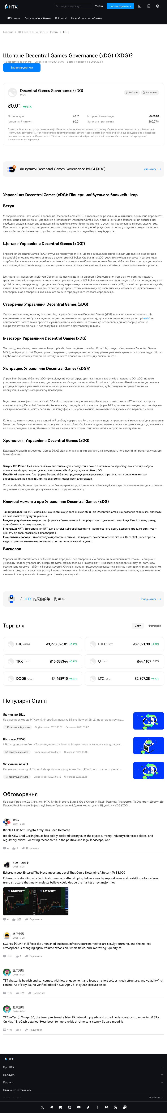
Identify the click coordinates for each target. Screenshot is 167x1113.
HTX (28, 599)
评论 (9, 956)
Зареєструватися (22, 67)
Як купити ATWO (15, 764)
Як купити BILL (14, 714)
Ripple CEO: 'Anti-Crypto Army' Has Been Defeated (36, 830)
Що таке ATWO (14, 739)
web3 (146, 318)
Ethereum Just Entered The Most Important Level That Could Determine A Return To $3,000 (64, 872)
